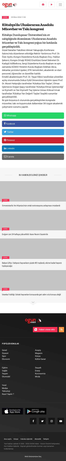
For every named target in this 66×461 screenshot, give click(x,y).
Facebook (9, 123)
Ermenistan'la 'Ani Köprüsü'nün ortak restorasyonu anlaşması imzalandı (31, 205)
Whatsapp (10, 115)
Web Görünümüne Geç (33, 456)
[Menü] (60, 4)
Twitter (8, 132)
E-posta (9, 156)
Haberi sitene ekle (44, 329)
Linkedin (9, 148)
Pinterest (9, 140)
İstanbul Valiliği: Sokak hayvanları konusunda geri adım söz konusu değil (31, 294)
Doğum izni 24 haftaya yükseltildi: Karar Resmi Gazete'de (25, 234)
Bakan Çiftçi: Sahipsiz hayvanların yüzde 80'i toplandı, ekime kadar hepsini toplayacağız (32, 264)
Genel (5, 17)
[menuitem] (43, 4)
